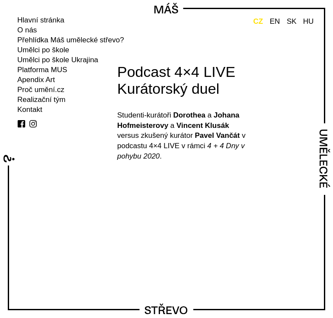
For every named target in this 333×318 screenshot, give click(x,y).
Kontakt (29, 109)
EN (275, 21)
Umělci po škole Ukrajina (57, 60)
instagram (33, 123)
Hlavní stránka (40, 20)
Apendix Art (36, 80)
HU (308, 21)
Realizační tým (41, 99)
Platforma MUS (42, 70)
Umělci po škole (43, 50)
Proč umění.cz (40, 89)
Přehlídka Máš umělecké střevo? (70, 40)
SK (292, 21)
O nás (27, 30)
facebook (21, 123)
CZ (258, 21)
